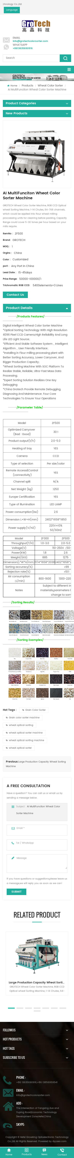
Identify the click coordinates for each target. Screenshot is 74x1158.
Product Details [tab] (37, 308)
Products (27, 85)
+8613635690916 (23, 48)
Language (12, 10)
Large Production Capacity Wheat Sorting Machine (38, 982)
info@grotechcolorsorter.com (30, 41)
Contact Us (15, 294)
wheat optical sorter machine (24, 733)
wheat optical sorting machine (25, 740)
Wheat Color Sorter (50, 85)
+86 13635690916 (26, 1082)
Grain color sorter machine (22, 717)
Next (5, 999)
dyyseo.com (59, 1141)
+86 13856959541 (47, 1082)
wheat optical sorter (19, 748)
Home (12, 86)
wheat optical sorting (19, 725)
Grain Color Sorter (34, 710)
